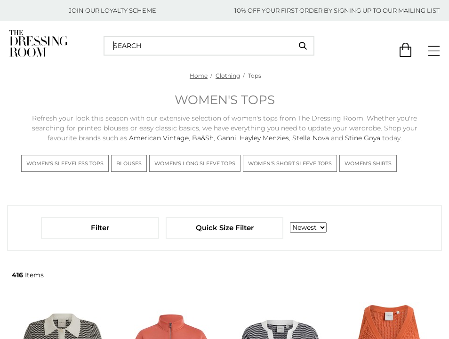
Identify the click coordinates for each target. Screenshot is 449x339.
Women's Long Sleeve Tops (194, 163)
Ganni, (227, 138)
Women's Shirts (368, 163)
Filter (100, 227)
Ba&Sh (203, 138)
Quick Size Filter (225, 227)
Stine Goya (362, 138)
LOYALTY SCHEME (128, 10)
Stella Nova (310, 138)
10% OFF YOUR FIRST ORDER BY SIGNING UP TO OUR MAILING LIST (337, 10)
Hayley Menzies (264, 138)
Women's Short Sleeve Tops (290, 163)
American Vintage (159, 138)
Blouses (129, 163)
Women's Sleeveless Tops (65, 163)
